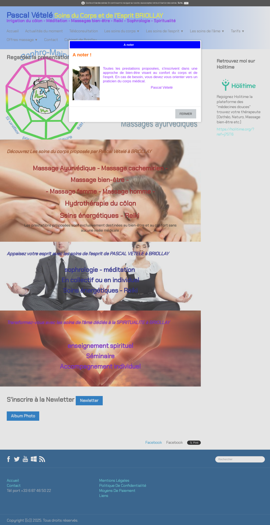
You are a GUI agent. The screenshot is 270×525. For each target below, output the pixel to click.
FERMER (186, 113)
